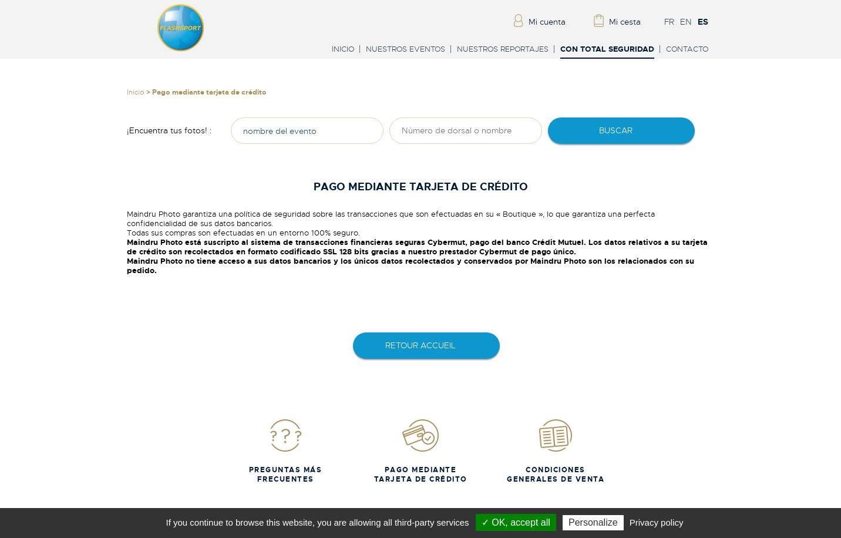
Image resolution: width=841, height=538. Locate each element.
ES (703, 21)
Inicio (343, 49)
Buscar (616, 130)
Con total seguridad (607, 49)
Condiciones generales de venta (555, 451)
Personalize (593, 522)
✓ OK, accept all (516, 522)
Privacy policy (657, 522)
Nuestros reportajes (503, 49)
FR (669, 21)
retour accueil (420, 345)
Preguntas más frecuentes (285, 451)
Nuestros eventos (405, 49)
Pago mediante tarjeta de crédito (420, 451)
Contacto (687, 49)
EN (686, 21)
